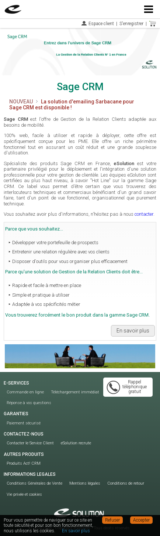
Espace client (101, 23)
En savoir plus (132, 331)
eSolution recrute (76, 443)
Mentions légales (84, 483)
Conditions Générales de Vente (34, 483)
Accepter (141, 520)
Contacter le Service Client (30, 443)
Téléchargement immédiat (75, 392)
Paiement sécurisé (24, 423)
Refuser (112, 520)
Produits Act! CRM (24, 463)
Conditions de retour (125, 483)
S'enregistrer (131, 23)
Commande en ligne (25, 392)
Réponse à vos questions (29, 402)
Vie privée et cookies (24, 494)
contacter (144, 214)
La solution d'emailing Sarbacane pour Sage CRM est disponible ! (71, 105)
